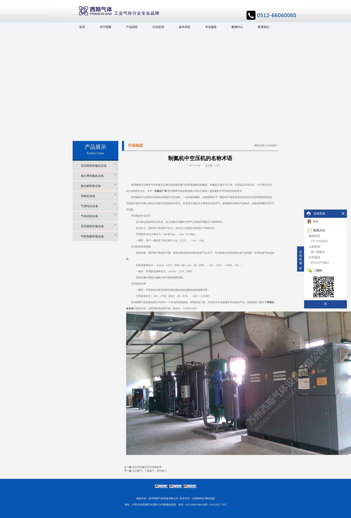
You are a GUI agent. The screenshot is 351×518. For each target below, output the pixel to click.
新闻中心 (237, 27)
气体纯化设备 (98, 206)
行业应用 (158, 27)
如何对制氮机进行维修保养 (147, 467)
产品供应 (132, 27)
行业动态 (271, 145)
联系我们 (263, 27)
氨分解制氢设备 (98, 186)
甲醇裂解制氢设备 (98, 236)
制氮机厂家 (161, 191)
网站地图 (210, 498)
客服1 (313, 222)
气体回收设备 (98, 216)
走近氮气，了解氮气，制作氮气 (149, 470)
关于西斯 (105, 27)
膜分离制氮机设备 (98, 175)
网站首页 (259, 145)
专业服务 (211, 27)
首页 (82, 27)
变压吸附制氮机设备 (98, 165)
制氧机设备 (98, 196)
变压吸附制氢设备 (98, 226)
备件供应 (184, 27)
